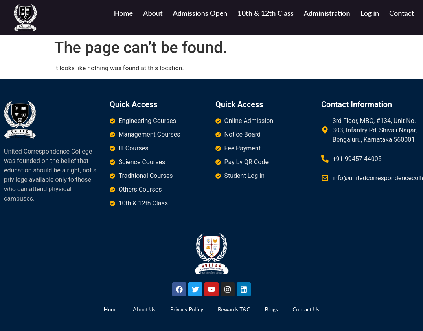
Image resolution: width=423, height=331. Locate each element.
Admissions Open (200, 13)
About (152, 13)
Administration (327, 13)
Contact (401, 13)
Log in (369, 13)
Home (123, 13)
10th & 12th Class (265, 13)
